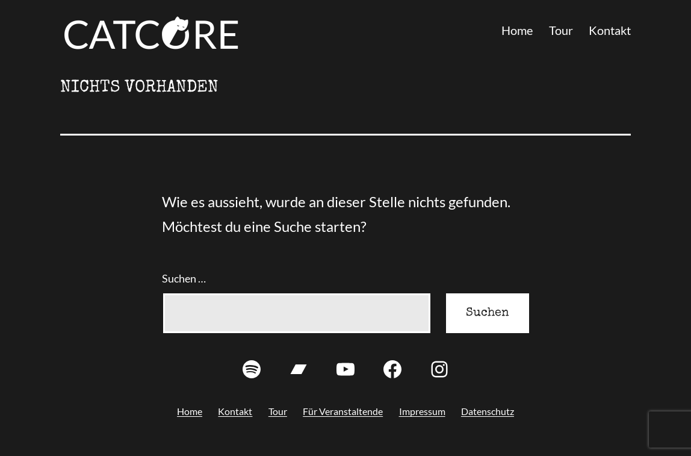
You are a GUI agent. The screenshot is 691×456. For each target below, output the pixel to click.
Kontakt (610, 30)
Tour (561, 30)
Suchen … (184, 278)
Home (517, 30)
